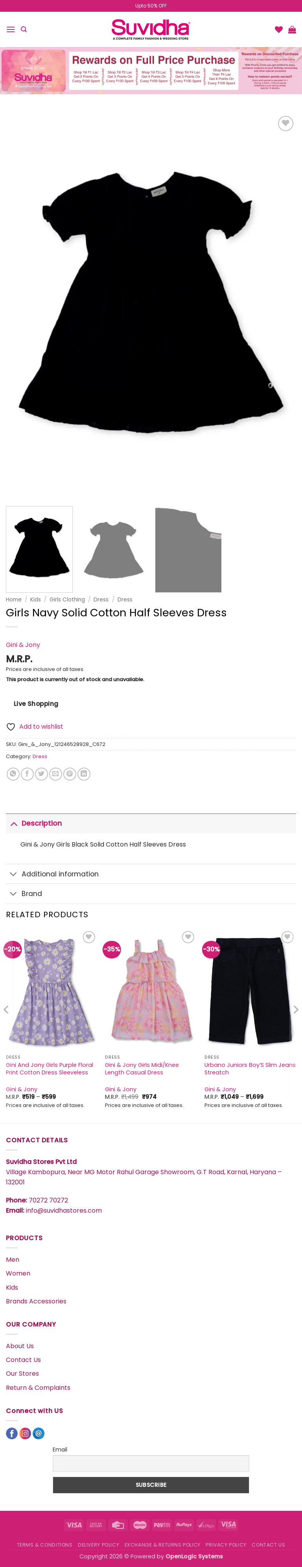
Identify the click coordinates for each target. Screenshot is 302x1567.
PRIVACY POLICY (226, 1544)
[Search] (24, 29)
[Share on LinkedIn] (83, 774)
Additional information (52, 874)
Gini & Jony (23, 644)
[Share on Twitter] (41, 774)
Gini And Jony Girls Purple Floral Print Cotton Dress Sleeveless (49, 1068)
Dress (101, 599)
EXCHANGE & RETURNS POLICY (163, 1544)
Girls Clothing (67, 599)
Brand (24, 894)
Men (12, 1259)
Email (60, 1449)
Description (34, 823)
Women (18, 1273)
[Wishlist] (279, 29)
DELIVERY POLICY (98, 1544)
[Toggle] (13, 823)
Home (14, 599)
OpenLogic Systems (194, 1556)
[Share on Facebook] (27, 774)
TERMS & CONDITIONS (45, 1544)
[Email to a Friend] (55, 774)
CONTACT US (268, 1544)
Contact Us (23, 1359)
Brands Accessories (36, 1301)
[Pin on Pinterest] (69, 774)
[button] (10, 29)
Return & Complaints (38, 1387)
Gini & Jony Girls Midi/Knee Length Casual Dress (142, 1068)
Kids (35, 599)
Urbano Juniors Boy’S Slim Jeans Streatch (250, 1068)
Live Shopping (36, 704)
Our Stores (22, 1373)
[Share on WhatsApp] (13, 774)
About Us (20, 1346)
